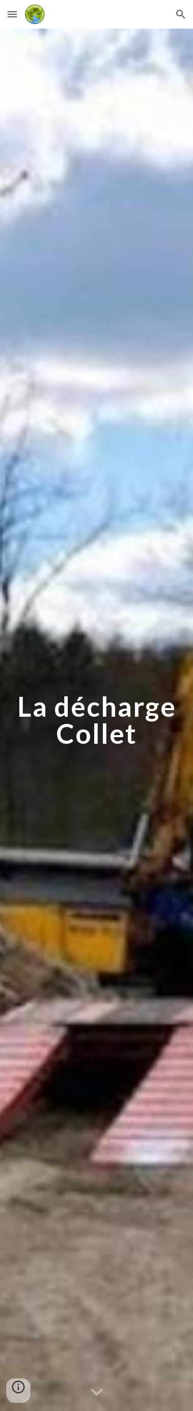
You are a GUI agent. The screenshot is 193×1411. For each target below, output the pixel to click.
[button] (12, 14)
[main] (96, 720)
